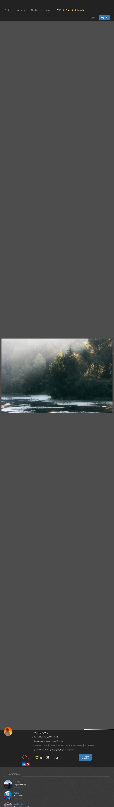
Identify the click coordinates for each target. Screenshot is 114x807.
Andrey (17, 782)
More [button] (49, 10)
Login (93, 18)
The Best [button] (36, 10)
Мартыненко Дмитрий (44, 737)
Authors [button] (22, 10)
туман (52, 745)
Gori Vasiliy (18, 804)
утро (45, 745)
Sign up (104, 18)
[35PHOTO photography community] (16, 3)
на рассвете (89, 745)
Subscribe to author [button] (85, 757)
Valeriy (17, 793)
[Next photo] (111, 364)
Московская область (74, 745)
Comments (13, 774)
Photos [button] (8, 10)
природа (38, 745)
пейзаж (60, 745)
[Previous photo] (3, 364)
